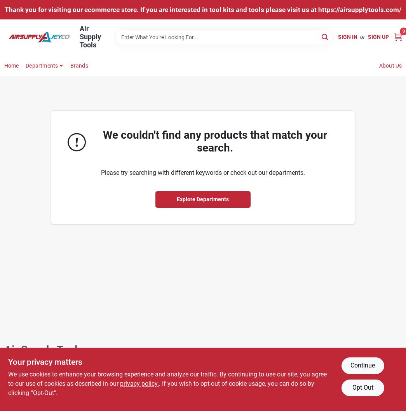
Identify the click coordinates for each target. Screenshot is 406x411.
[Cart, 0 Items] (398, 37)
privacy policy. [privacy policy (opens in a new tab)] (139, 383)
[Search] (325, 36)
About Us (390, 66)
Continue (362, 365)
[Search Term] (224, 37)
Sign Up (378, 37)
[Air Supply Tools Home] (39, 37)
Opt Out (362, 387)
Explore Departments (203, 199)
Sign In (347, 37)
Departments (42, 66)
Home (11, 66)
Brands (79, 66)
